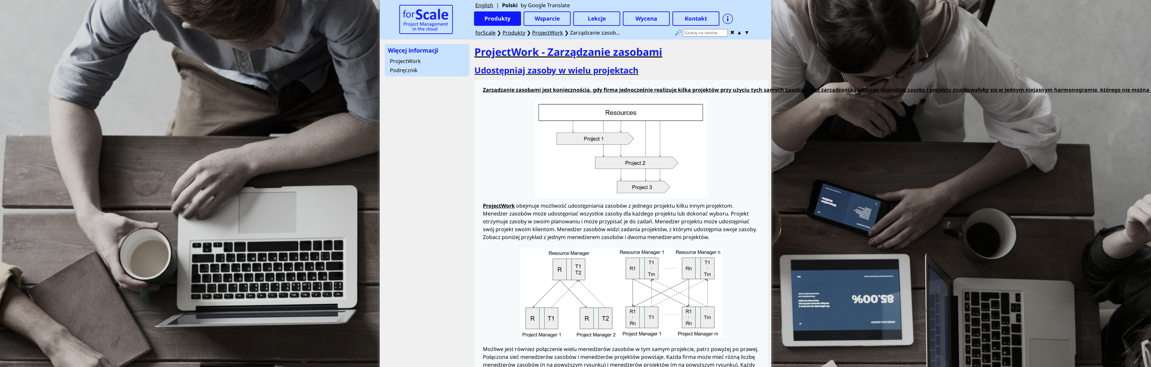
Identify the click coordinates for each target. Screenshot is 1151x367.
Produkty (513, 32)
